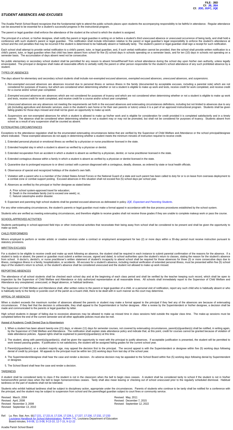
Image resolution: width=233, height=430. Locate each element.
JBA (215, 5)
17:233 (106, 415)
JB (209, 5)
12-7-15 (60, 421)
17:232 (97, 415)
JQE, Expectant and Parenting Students (149, 202)
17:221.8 (48, 415)
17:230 (88, 415)
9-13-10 (50, 421)
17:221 (37, 415)
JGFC (208, 8)
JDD (200, 8)
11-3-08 (40, 421)
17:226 (58, 415)
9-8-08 (30, 421)
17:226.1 (68, 415)
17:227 (79, 415)
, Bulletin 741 (42, 418)
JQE (215, 8)
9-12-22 (70, 421)
